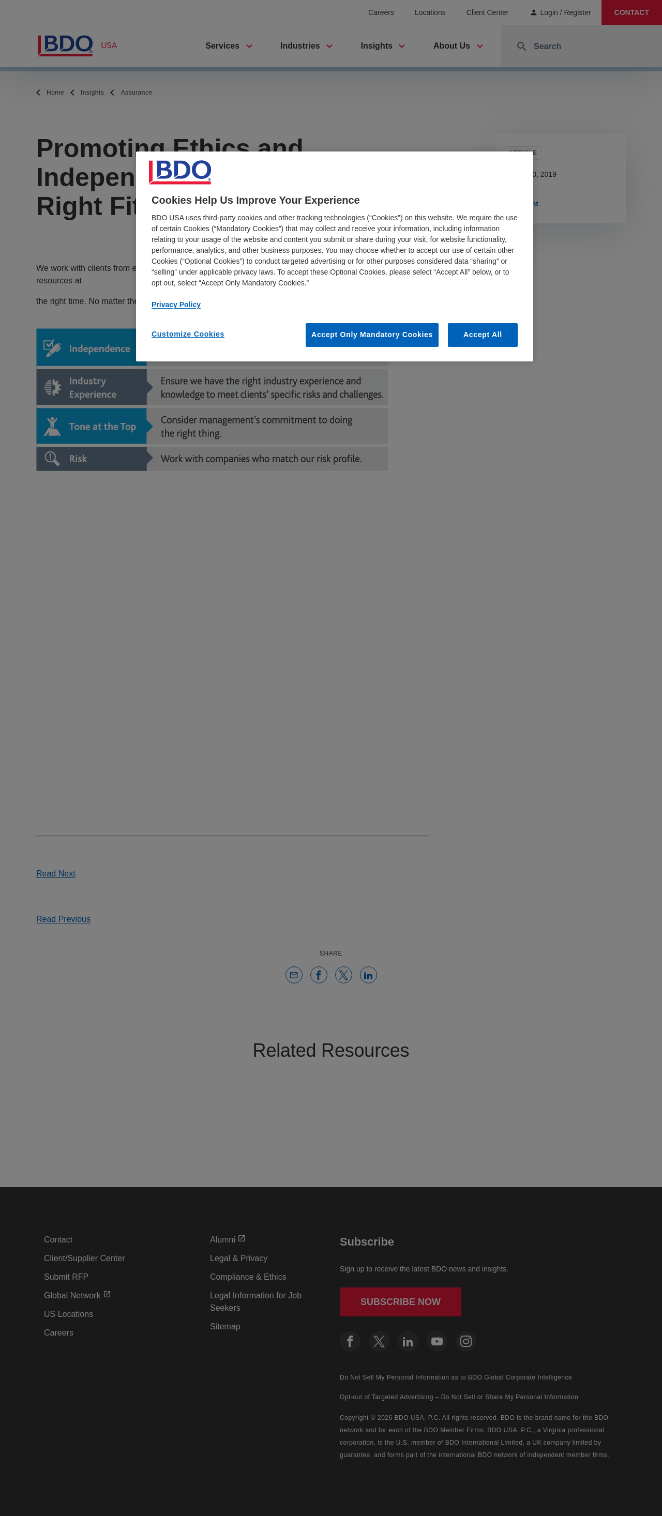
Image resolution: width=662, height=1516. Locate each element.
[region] (334, 256)
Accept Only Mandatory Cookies (372, 334)
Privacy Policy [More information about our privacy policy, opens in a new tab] (176, 304)
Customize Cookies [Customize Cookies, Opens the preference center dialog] (188, 334)
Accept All (482, 334)
